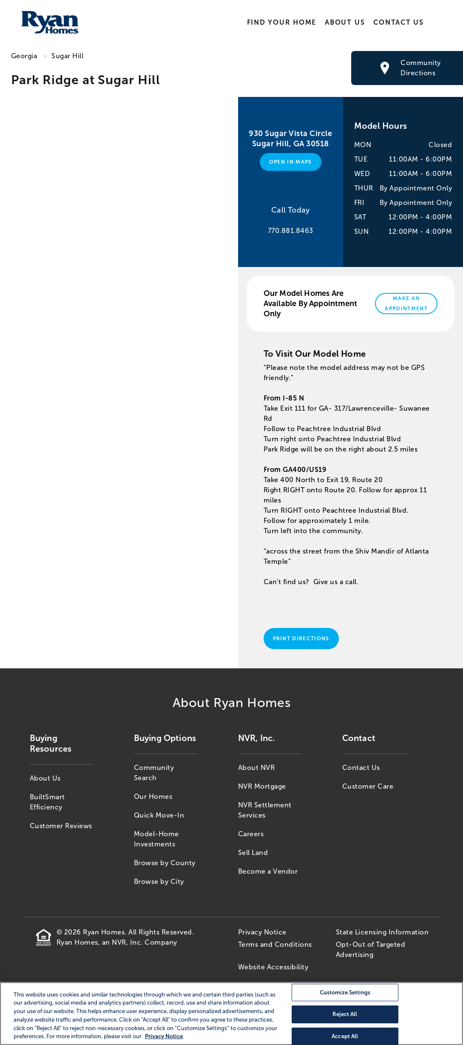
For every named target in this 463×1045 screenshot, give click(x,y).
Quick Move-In (159, 815)
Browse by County (165, 862)
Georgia (24, 56)
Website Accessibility (273, 967)
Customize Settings (345, 992)
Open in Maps (290, 162)
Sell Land (253, 852)
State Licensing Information (382, 932)
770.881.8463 (290, 230)
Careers (251, 834)
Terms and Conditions (275, 944)
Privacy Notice (262, 932)
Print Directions (301, 639)
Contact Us (398, 22)
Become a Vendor (268, 871)
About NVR (256, 767)
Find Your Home (281, 22)
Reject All (344, 1014)
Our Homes (153, 796)
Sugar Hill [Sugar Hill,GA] (67, 56)
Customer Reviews (61, 825)
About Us (345, 22)
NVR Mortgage (262, 786)
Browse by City (159, 881)
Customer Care (368, 786)
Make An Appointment (406, 303)
